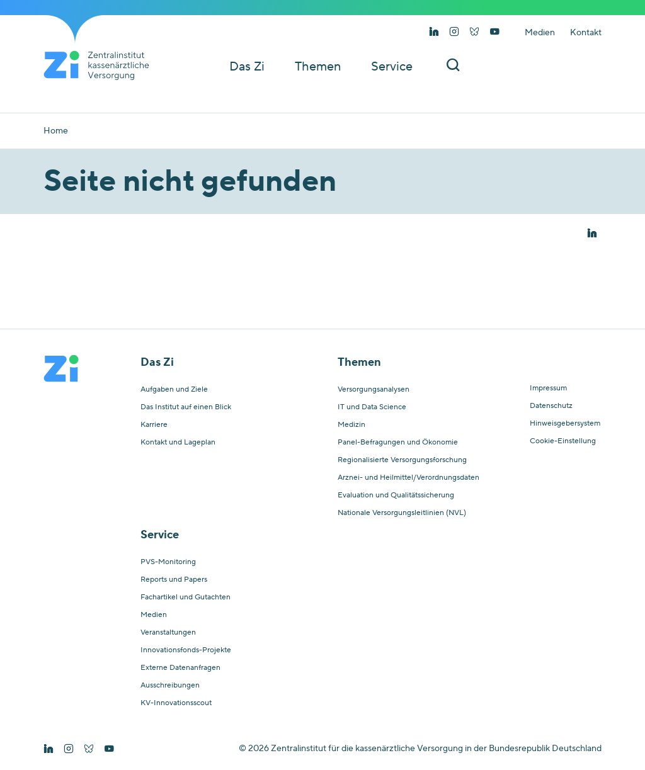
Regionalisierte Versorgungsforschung (402, 460)
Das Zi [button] (247, 67)
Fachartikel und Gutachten (185, 597)
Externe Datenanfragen (180, 668)
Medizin (351, 425)
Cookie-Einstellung (563, 441)
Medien (540, 32)
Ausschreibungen (170, 685)
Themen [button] (318, 67)
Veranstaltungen (168, 633)
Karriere (154, 425)
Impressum (548, 388)
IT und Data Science (372, 407)
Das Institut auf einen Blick (185, 407)
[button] (592, 233)
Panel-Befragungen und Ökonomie (398, 442)
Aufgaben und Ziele (174, 389)
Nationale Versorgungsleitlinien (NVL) (402, 513)
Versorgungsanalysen (373, 389)
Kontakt (586, 32)
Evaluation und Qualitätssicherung (396, 495)
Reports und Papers (173, 580)
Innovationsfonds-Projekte (185, 650)
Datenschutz (551, 406)
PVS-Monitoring (168, 562)
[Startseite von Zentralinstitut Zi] (101, 65)
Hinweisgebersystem (565, 423)
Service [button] (392, 67)
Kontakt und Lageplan (177, 442)
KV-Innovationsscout (176, 703)
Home (55, 131)
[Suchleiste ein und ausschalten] (453, 66)
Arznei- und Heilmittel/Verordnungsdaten (408, 478)
